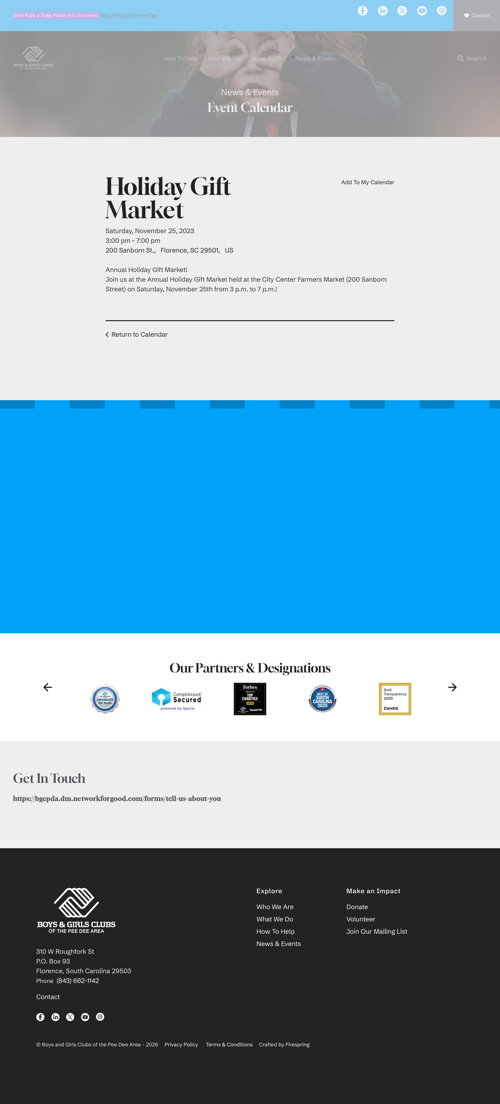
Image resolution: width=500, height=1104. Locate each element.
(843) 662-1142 (78, 998)
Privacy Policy (181, 1062)
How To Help (275, 949)
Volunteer (361, 937)
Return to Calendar (139, 352)
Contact (48, 1014)
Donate (357, 924)
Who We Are (275, 924)
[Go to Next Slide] (452, 704)
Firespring (298, 1062)
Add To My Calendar (367, 199)
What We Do (274, 937)
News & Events (278, 961)
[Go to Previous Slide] (47, 704)
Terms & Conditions (229, 1062)
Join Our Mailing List (377, 949)
